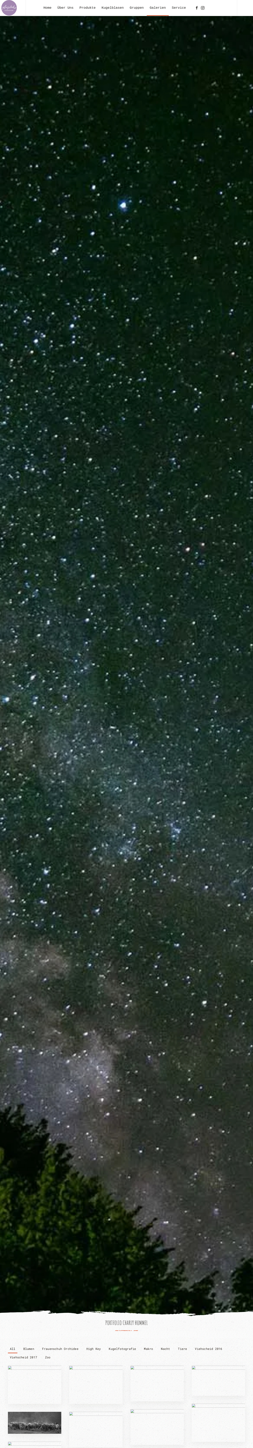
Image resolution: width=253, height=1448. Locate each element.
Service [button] (179, 8)
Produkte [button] (87, 8)
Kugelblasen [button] (113, 8)
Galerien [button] (158, 8)
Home (47, 8)
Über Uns (65, 8)
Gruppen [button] (137, 8)
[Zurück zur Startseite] (9, 8)
